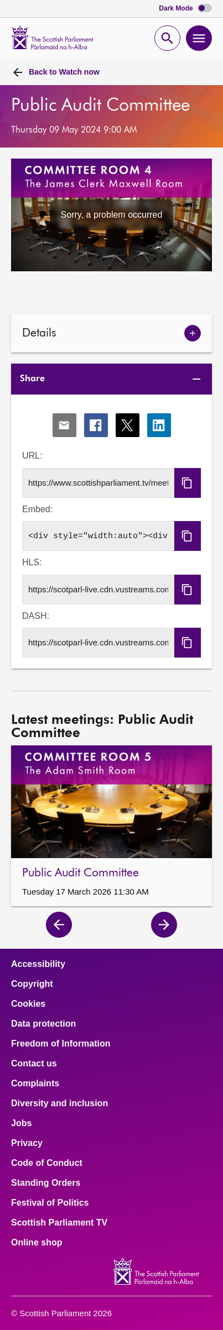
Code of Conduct (46, 1163)
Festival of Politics (50, 1202)
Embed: (37, 509)
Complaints (35, 1083)
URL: (32, 455)
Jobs (21, 1123)
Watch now (64, 71)
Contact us (34, 1063)
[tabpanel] (111, 532)
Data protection (43, 1023)
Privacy (27, 1143)
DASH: (35, 616)
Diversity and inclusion (59, 1103)
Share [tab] (32, 379)
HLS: (32, 562)
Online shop (36, 1242)
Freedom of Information (61, 1043)
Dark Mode (185, 8)
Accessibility (38, 964)
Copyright (32, 984)
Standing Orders (45, 1183)
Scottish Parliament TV (59, 1222)
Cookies (28, 1004)
